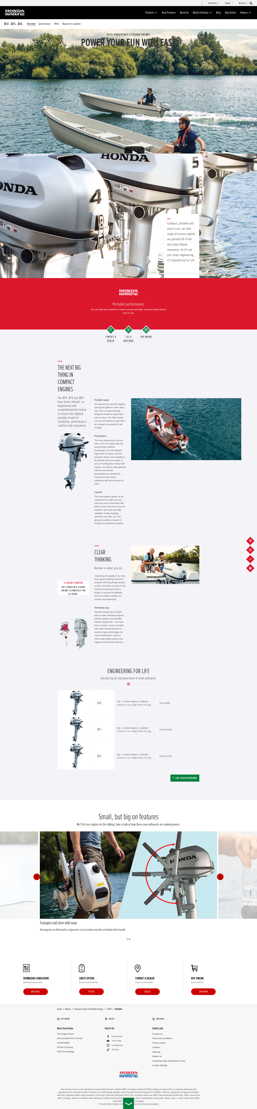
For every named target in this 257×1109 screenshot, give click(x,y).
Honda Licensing (65, 1045)
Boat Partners (169, 13)
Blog (218, 13)
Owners (245, 13)
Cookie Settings (159, 1064)
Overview (31, 24)
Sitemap (156, 1050)
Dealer (147, 991)
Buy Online (230, 13)
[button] (36, 877)
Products (151, 13)
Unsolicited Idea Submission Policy (168, 1059)
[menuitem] (212, 3)
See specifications (186, 778)
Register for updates (71, 24)
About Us (184, 13)
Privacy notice (159, 1041)
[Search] (251, 3)
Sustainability (63, 1041)
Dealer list (157, 1055)
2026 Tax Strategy (65, 1050)
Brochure (35, 991)
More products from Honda (69, 1037)
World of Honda (202, 13)
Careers (156, 1046)
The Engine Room (65, 1032)
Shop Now (203, 991)
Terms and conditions (162, 1037)
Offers (56, 24)
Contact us (157, 1032)
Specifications (45, 24)
